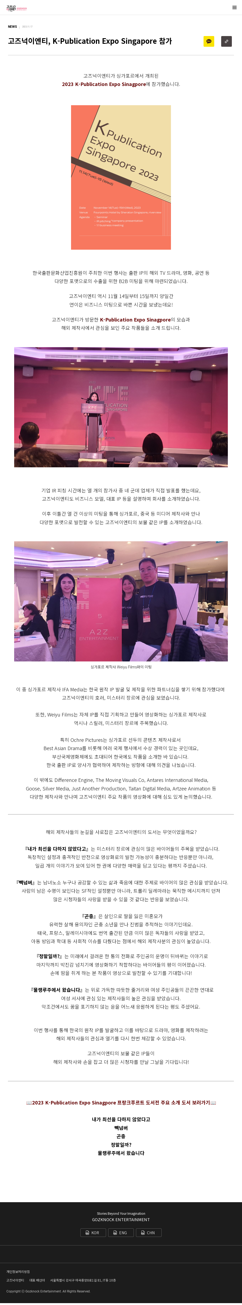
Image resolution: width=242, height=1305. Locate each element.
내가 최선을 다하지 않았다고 (121, 1119)
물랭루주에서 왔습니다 (121, 1152)
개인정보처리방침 (18, 1273)
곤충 (121, 1135)
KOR (95, 1232)
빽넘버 (121, 1127)
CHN (151, 1232)
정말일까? (121, 1144)
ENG (123, 1232)
